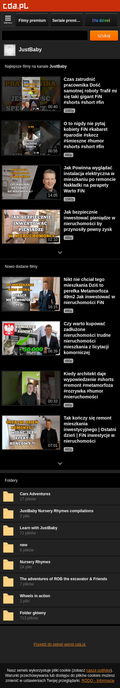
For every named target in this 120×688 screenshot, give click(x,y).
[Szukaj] (45, 35)
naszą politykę (98, 670)
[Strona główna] (15, 6)
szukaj (104, 35)
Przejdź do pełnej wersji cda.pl (60, 644)
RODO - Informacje (98, 680)
